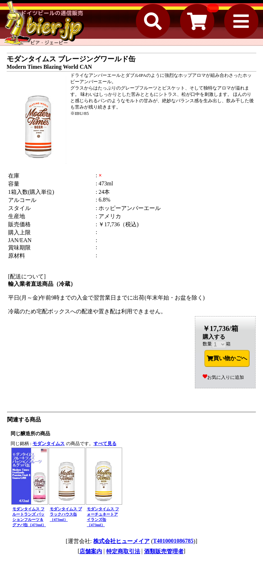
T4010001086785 (173, 541)
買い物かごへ (227, 358)
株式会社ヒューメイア (121, 541)
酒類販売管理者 (164, 551)
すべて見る (105, 443)
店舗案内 (90, 551)
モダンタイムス (48, 443)
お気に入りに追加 (223, 377)
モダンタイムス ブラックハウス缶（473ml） (66, 514)
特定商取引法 (123, 551)
